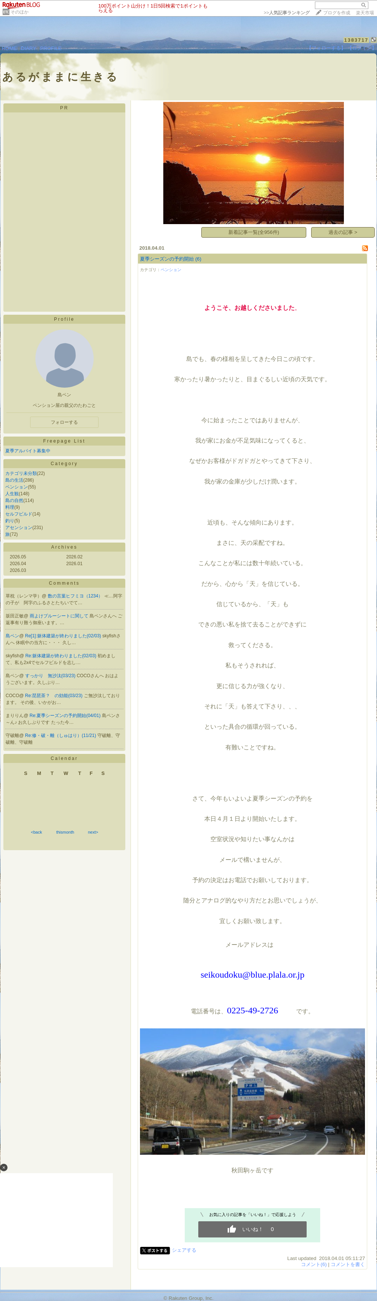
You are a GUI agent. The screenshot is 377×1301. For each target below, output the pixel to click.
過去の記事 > (342, 232)
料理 (9, 507)
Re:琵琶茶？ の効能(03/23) (54, 695)
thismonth (65, 832)
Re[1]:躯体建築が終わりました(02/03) (63, 635)
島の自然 (14, 500)
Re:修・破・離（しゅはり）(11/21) (61, 735)
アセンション (18, 527)
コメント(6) (314, 1264)
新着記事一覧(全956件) (253, 232)
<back (36, 832)
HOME (9, 48)
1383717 (356, 40)
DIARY (28, 48)
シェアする (184, 1250)
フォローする (64, 422)
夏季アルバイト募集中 (27, 450)
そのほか (20, 12)
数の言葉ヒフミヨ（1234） (76, 596)
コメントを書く (348, 1264)
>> (287, 12)
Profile (64, 319)
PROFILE (51, 48)
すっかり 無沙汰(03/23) (51, 675)
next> (93, 832)
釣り (9, 520)
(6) (198, 259)
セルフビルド (18, 514)
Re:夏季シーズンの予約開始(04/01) (66, 715)
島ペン (12, 635)
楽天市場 (365, 12)
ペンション (16, 487)
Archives (64, 547)
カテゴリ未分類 (21, 473)
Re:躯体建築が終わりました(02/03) (61, 655)
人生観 (12, 493)
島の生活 (14, 480)
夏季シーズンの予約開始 (167, 259)
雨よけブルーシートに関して (60, 616)
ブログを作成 (336, 12)
